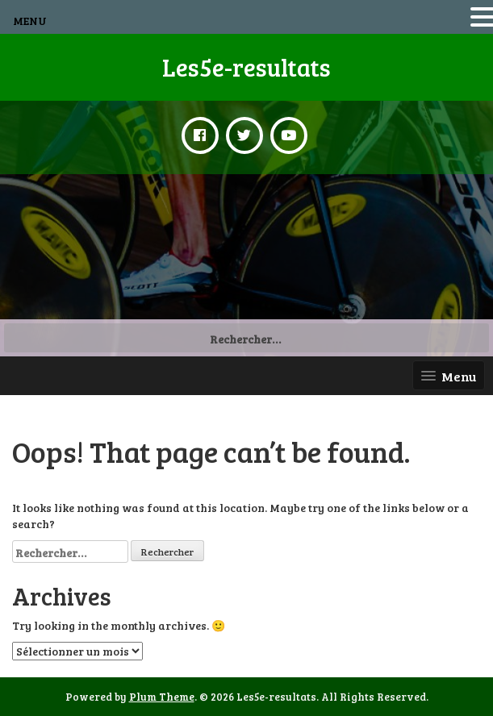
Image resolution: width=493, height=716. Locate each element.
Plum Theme (161, 696)
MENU (30, 20)
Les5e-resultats (246, 67)
